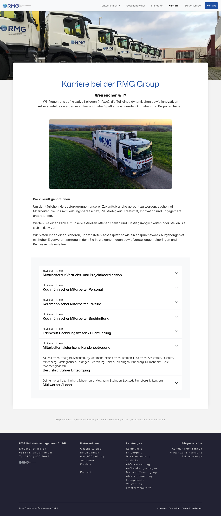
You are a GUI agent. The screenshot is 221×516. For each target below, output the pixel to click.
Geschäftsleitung (92, 456)
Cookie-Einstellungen (192, 508)
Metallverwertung (138, 456)
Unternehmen (109, 5)
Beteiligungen (89, 452)
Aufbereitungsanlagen (141, 468)
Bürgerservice (193, 5)
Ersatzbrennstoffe (138, 487)
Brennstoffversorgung (141, 472)
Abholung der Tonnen (187, 448)
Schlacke (132, 460)
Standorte (156, 5)
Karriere (174, 5)
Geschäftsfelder (135, 5)
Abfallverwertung (138, 464)
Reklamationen (192, 456)
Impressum (162, 508)
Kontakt (211, 5)
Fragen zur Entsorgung (186, 452)
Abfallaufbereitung (139, 476)
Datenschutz (174, 508)
